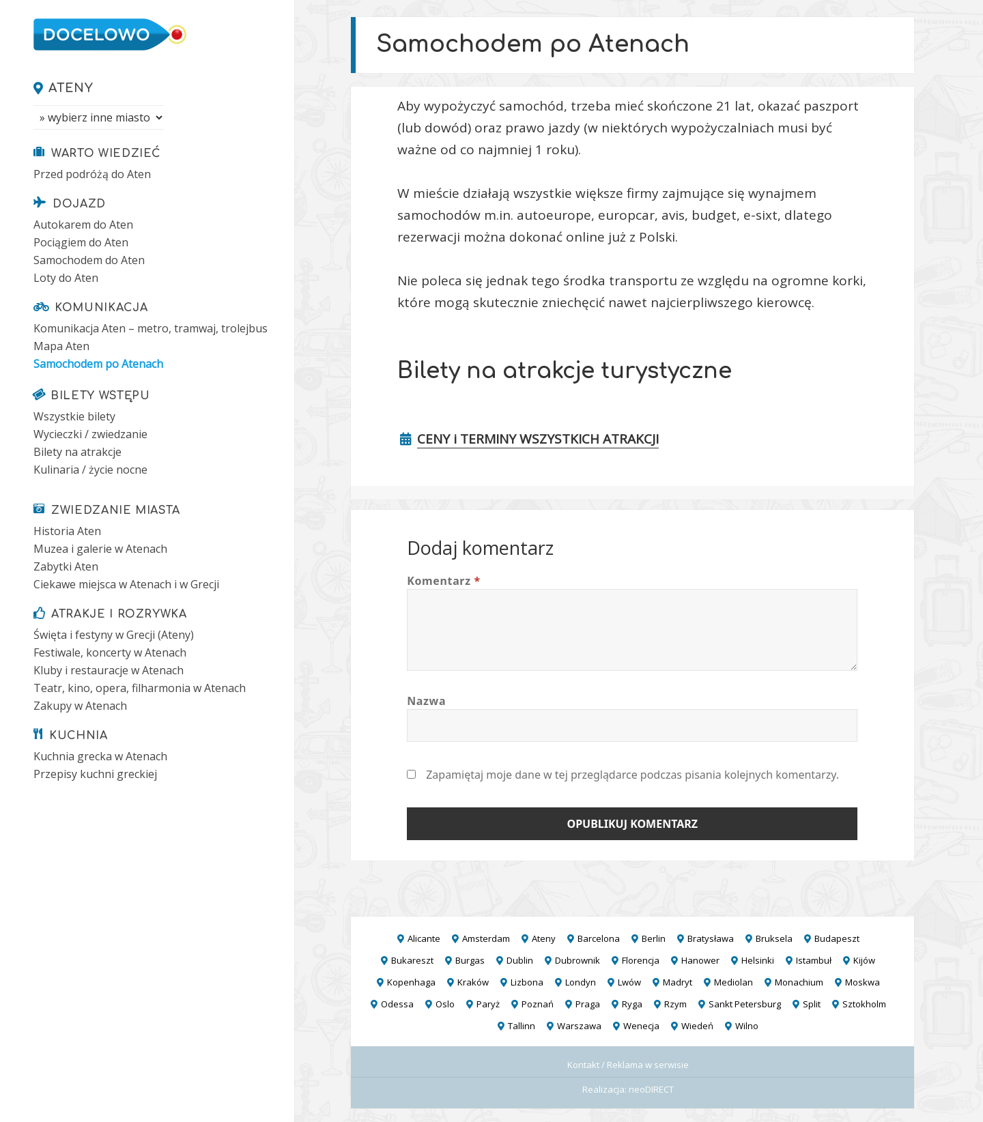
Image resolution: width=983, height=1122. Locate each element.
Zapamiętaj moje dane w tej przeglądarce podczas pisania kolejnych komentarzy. (632, 774)
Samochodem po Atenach (98, 363)
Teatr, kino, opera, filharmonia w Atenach (139, 687)
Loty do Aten (65, 277)
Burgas (470, 960)
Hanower (700, 960)
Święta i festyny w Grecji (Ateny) (113, 634)
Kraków (473, 982)
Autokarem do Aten (83, 224)
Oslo (445, 1004)
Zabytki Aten (65, 566)
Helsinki (757, 960)
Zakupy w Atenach (80, 705)
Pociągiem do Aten (80, 242)
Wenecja (641, 1026)
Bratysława (710, 938)
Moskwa (862, 982)
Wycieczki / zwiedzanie (90, 434)
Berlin (654, 938)
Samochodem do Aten (89, 260)
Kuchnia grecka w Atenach (100, 756)
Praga (587, 1004)
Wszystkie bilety (74, 416)
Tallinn (521, 1026)
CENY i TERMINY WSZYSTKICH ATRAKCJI (538, 439)
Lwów (629, 982)
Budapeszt (836, 938)
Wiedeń (697, 1026)
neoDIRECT (651, 1089)
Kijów (864, 960)
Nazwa (426, 700)
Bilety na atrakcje (77, 451)
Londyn (580, 982)
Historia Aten (67, 530)
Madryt (677, 982)
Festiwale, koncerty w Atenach (109, 652)
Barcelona (599, 938)
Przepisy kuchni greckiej (95, 773)
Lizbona (527, 982)
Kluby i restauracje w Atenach (108, 670)
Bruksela (774, 938)
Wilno (746, 1026)
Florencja (640, 960)
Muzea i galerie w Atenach (100, 548)
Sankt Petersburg (745, 1004)
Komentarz (444, 580)
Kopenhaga (411, 982)
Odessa (397, 1004)
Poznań (538, 1004)
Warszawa (579, 1026)
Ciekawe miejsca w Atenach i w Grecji (126, 584)
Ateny (70, 88)
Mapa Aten (61, 346)
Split (812, 1004)
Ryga (632, 1004)
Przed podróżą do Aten (92, 174)
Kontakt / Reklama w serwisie (628, 1065)
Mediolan (733, 982)
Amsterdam (486, 938)
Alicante (424, 938)
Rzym (675, 1004)
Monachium (799, 982)
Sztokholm (864, 1004)
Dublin (520, 960)
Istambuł (813, 960)
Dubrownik (577, 960)
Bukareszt (412, 960)
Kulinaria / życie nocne (90, 469)
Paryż (488, 1004)
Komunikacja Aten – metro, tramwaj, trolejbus (150, 328)
